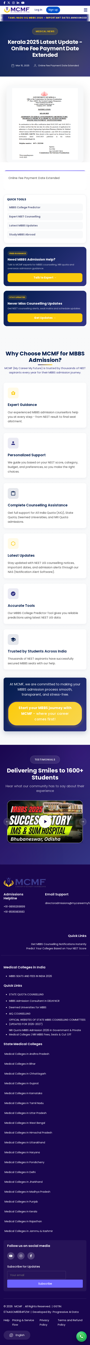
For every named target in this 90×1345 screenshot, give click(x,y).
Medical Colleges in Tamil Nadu (24, 1103)
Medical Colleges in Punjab (21, 1201)
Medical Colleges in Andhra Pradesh (27, 1054)
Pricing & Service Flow (23, 1322)
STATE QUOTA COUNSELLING (26, 994)
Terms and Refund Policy (70, 1322)
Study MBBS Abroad (22, 234)
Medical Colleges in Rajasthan (23, 1221)
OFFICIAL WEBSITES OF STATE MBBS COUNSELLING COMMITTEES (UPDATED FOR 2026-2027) (47, 1022)
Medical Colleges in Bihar (20, 1064)
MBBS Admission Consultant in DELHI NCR (34, 1001)
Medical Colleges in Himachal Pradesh (28, 1132)
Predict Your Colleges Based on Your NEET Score (56, 948)
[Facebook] (31, 1255)
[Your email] (36, 1275)
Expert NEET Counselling (24, 216)
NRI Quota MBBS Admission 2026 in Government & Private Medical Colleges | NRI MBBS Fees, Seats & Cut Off (45, 1032)
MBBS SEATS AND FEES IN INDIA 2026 (30, 976)
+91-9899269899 (14, 906)
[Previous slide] (7, 821)
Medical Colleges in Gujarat (22, 1083)
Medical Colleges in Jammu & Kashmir (29, 1231)
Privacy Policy (44, 1322)
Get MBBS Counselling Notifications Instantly (58, 944)
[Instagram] (21, 1255)
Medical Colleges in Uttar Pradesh (26, 1113)
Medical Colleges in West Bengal (25, 1123)
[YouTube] (10, 1255)
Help (7, 1320)
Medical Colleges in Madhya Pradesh (27, 1192)
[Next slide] (82, 821)
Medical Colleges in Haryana (22, 1152)
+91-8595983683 (14, 912)
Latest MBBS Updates (23, 225)
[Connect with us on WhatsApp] (81, 1336)
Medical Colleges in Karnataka (23, 1093)
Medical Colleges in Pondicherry (24, 1162)
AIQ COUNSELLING (19, 1013)
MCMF (18, 1306)
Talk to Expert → (45, 277)
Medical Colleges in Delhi (20, 1172)
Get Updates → (45, 318)
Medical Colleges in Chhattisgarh (25, 1073)
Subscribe (45, 1284)
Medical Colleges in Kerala (21, 1211)
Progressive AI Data (66, 1312)
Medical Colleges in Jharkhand (24, 1182)
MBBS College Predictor (24, 207)
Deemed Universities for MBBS (27, 1007)
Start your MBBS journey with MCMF (45, 713)
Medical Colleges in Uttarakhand (25, 1142)
